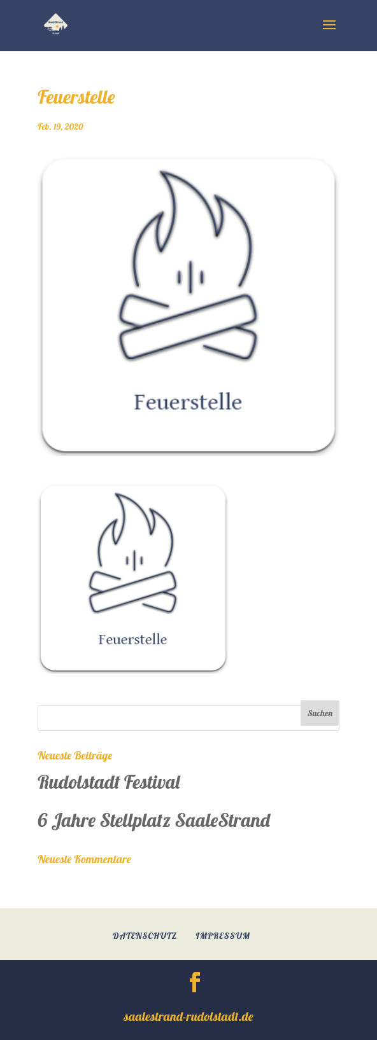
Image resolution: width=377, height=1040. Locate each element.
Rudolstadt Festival (109, 782)
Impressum (223, 935)
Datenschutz (145, 935)
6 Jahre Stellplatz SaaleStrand (154, 820)
